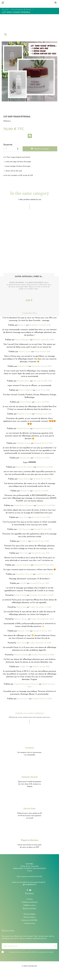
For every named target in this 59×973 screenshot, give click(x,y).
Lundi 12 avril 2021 (40, 491)
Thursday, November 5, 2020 (42, 596)
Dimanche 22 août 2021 (41, 367)
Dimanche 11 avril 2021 (46, 506)
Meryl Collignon (25, 390)
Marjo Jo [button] (22, 325)
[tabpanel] (29, 258)
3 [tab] (26, 305)
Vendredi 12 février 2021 (42, 699)
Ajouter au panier (40, 149)
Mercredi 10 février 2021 (44, 565)
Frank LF (24, 542)
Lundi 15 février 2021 (44, 575)
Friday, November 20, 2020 (42, 619)
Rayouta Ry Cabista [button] (24, 467)
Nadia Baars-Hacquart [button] (23, 506)
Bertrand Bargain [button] (22, 340)
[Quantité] (11, 148)
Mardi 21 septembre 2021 (43, 340)
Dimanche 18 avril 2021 (42, 429)
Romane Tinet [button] (23, 631)
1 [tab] (19, 305)
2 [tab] (23, 305)
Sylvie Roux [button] (21, 643)
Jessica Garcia (23, 699)
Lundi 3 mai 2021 (42, 402)
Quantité (7, 145)
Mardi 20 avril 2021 (45, 467)
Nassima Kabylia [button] (21, 655)
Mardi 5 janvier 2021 (41, 667)
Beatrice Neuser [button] (20, 619)
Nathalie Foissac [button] (23, 444)
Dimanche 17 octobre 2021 (40, 325)
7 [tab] (40, 305)
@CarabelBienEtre (29, 885)
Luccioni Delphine (22, 565)
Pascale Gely (25, 458)
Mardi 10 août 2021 (42, 352)
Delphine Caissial (24, 414)
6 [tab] (36, 305)
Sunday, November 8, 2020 (42, 655)
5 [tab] (33, 305)
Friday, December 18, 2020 (40, 643)
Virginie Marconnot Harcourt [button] (26, 684)
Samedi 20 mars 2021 (41, 553)
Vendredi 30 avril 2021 (43, 444)
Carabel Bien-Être (29, 314)
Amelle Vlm (24, 667)
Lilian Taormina (23, 530)
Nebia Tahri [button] (21, 608)
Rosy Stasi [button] (23, 518)
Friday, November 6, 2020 (40, 608)
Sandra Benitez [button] (23, 429)
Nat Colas (23, 553)
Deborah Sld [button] (23, 367)
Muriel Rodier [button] (25, 402)
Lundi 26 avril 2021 (41, 458)
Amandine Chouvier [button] (24, 575)
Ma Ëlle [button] (23, 584)
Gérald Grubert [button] (23, 381)
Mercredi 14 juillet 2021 (42, 381)
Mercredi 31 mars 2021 (41, 518)
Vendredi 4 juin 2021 (43, 414)
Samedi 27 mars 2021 (43, 530)
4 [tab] (29, 305)
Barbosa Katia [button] (20, 596)
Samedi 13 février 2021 (42, 631)
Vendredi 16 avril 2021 (42, 479)
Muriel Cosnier (25, 352)
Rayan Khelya (24, 479)
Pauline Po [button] (25, 491)
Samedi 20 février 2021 (39, 584)
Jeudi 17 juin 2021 (43, 390)
